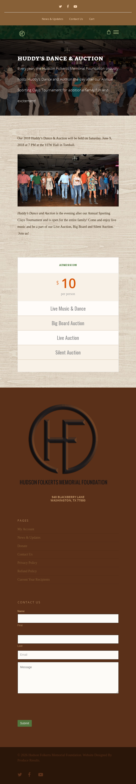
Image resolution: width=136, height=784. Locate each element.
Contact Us (76, 19)
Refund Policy (27, 571)
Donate (22, 546)
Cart (91, 19)
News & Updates (52, 19)
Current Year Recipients (34, 579)
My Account (26, 529)
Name (21, 611)
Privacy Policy (27, 563)
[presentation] (54, 706)
